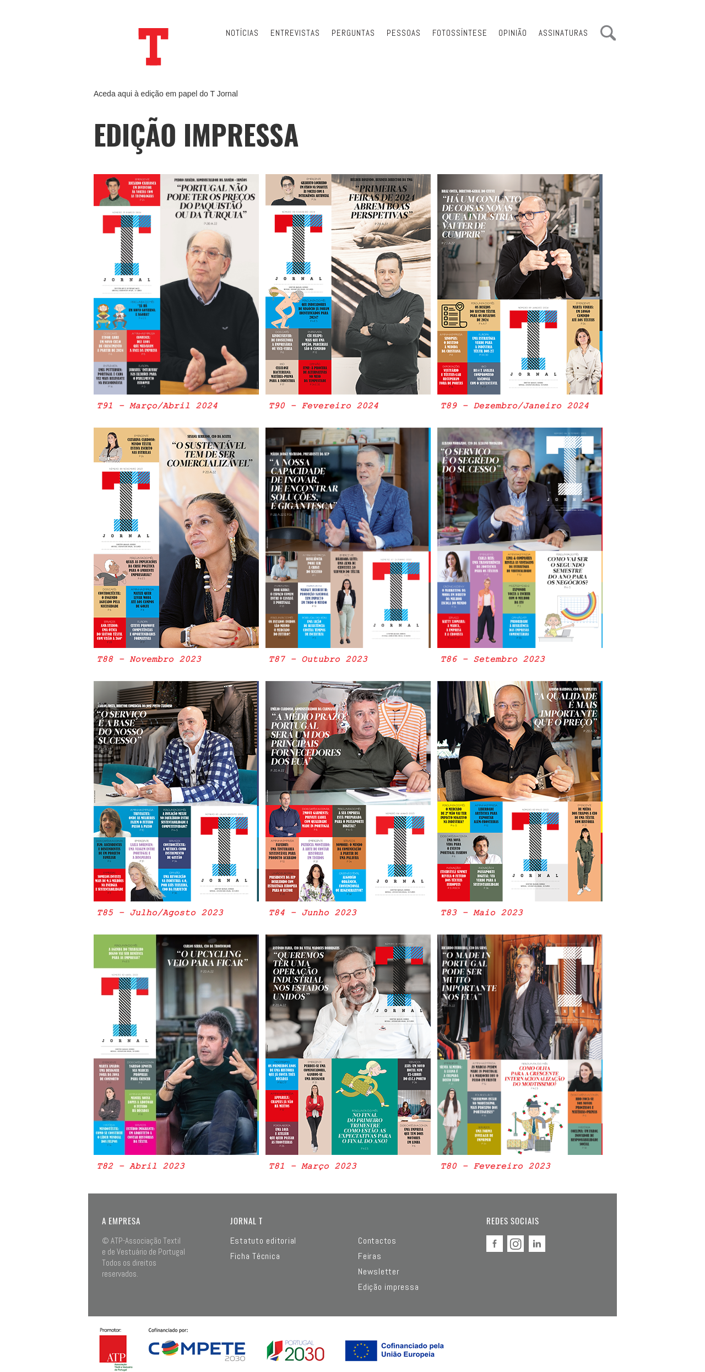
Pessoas (404, 33)
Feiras (370, 1256)
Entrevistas (295, 33)
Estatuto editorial (263, 1240)
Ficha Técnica (255, 1256)
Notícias (242, 33)
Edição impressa (388, 1287)
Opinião (512, 33)
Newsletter (379, 1271)
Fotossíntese (459, 33)
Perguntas (353, 33)
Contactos (377, 1240)
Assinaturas (563, 33)
